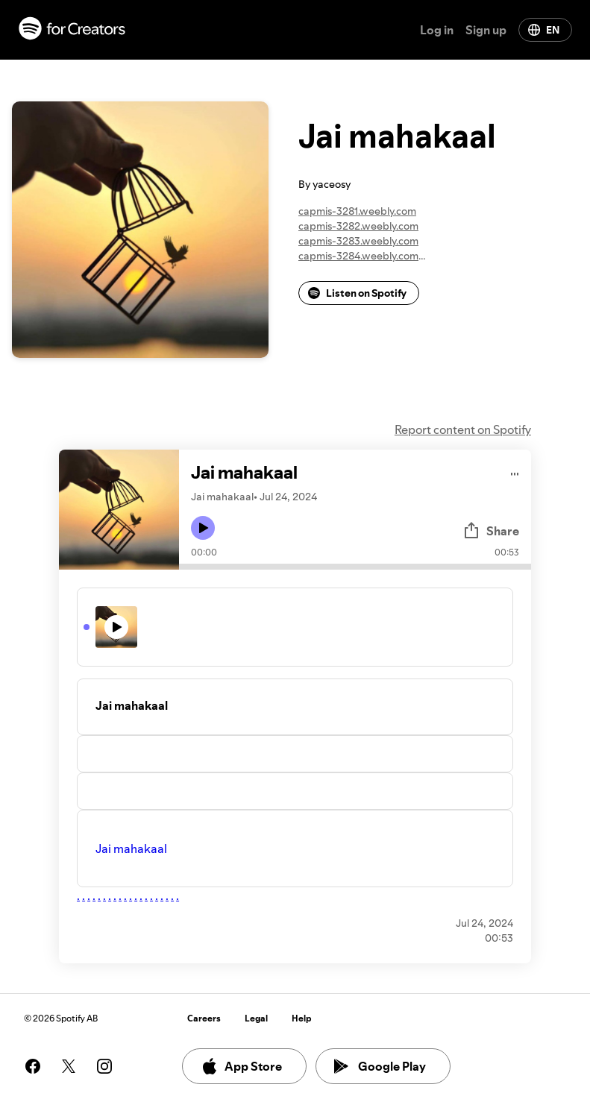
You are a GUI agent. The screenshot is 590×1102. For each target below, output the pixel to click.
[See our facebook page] (33, 1066)
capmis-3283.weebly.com (358, 240)
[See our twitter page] (69, 1066)
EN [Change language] (543, 29)
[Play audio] (515, 471)
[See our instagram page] (104, 1066)
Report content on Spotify (463, 429)
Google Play (380, 1066)
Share (490, 531)
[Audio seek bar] (355, 567)
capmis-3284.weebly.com (358, 255)
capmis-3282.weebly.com (358, 225)
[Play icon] (203, 528)
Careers (204, 1018)
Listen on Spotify (357, 293)
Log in (437, 30)
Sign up (485, 30)
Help (302, 1018)
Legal (256, 1018)
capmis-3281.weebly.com (357, 211)
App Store (241, 1066)
